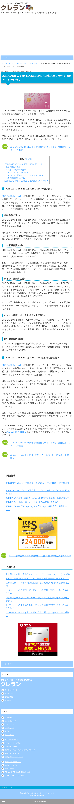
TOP (14, 63)
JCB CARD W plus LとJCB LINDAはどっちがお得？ (26, 181)
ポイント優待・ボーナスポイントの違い (24, 175)
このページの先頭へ (39, 801)
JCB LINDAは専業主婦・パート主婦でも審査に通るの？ (32, 502)
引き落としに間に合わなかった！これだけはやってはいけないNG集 (38, 574)
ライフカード (9, 735)
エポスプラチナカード (13, 762)
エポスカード (9, 769)
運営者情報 (9, 697)
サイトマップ (8, 788)
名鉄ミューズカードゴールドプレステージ (20, 750)
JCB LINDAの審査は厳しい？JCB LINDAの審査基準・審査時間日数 (38, 498)
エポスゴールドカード (13, 765)
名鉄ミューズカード (12, 753)
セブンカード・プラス (13, 743)
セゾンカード (9, 724)
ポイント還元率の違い (17, 172)
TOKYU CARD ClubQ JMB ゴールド (17, 772)
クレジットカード (11, 690)
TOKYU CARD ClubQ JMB (14, 775)
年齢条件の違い (14, 167)
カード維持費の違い (16, 170)
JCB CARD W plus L (12, 196)
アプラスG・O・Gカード (14, 757)
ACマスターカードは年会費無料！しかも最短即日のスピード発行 (40, 556)
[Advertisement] (37, 35)
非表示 (28, 159)
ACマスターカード (11, 740)
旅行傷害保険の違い (16, 178)
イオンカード (9, 728)
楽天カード (9, 731)
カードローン (9, 693)
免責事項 (8, 700)
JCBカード (9, 717)
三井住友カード (10, 721)
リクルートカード (11, 746)
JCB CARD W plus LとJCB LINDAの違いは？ (23, 164)
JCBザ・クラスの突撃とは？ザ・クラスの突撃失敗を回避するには (37, 578)
